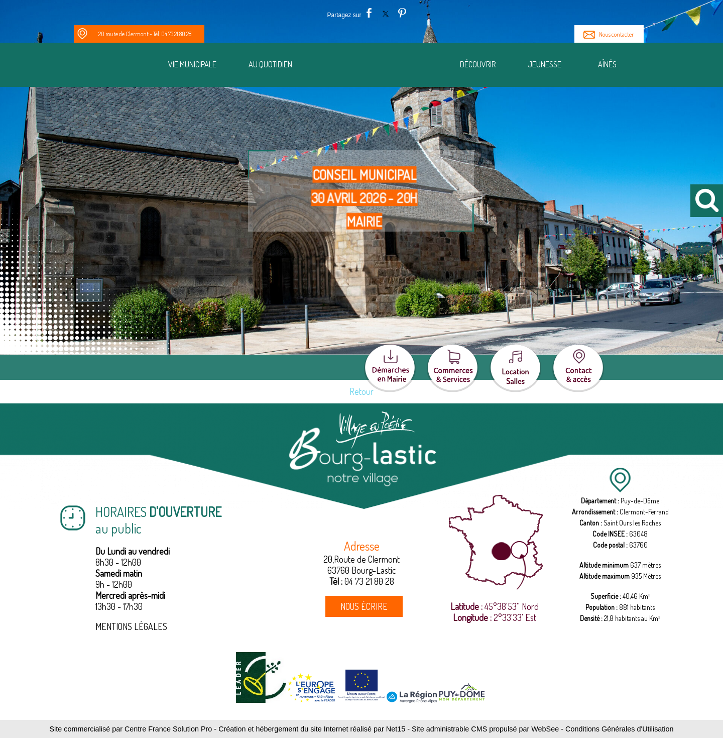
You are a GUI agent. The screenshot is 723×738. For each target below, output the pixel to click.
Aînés (607, 64)
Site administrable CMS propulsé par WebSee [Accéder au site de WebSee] (485, 729)
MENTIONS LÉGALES (131, 626)
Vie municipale (192, 64)
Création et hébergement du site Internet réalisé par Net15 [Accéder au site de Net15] (311, 729)
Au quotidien (270, 64)
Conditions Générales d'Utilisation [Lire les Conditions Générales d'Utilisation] (619, 729)
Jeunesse (544, 64)
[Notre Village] (117, 66)
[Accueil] (378, 66)
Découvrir (478, 64)
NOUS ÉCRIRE (364, 606)
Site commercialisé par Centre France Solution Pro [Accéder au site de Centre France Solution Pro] (130, 729)
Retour (361, 391)
